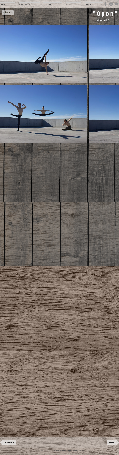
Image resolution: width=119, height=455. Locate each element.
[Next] (113, 442)
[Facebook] (105, 4)
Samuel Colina (78, 450)
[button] (29, 4)
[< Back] (7, 12)
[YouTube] (116, 4)
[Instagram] (111, 4)
